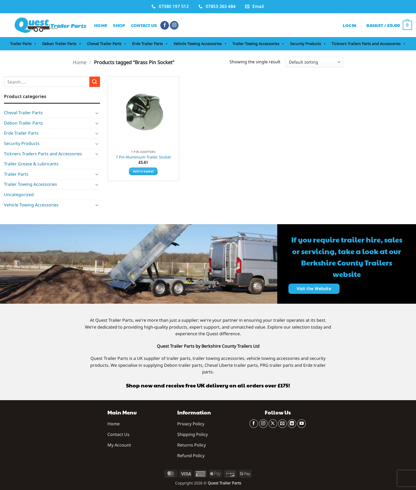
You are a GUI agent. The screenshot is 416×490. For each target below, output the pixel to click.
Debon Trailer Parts (62, 43)
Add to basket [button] (143, 171)
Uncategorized (19, 194)
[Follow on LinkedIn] (292, 423)
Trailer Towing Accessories (258, 43)
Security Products (308, 43)
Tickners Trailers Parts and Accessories (369, 43)
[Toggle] (97, 113)
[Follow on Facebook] (164, 25)
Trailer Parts (23, 43)
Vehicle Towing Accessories (200, 43)
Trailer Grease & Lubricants (31, 164)
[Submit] (94, 82)
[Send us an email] (282, 423)
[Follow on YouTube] (301, 423)
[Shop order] (314, 62)
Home (100, 25)
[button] (350, 25)
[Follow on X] (272, 423)
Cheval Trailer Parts (107, 43)
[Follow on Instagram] (174, 25)
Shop (119, 25)
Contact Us (144, 25)
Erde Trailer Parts (150, 43)
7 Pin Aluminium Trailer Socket (143, 157)
